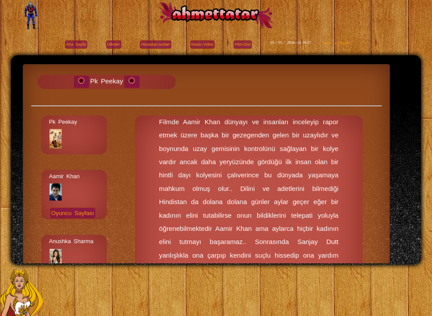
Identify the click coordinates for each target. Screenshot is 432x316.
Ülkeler (113, 44)
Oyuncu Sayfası (72, 213)
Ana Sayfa (76, 44)
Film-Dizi (243, 44)
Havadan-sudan (155, 44)
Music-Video (202, 44)
